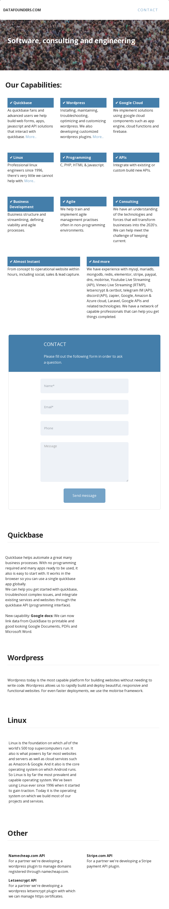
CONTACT (148, 9)
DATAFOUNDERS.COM (22, 9)
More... (31, 136)
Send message (84, 495)
